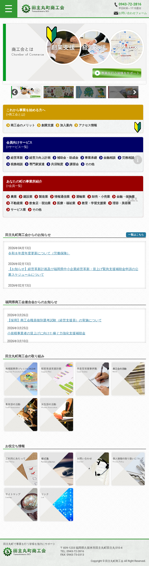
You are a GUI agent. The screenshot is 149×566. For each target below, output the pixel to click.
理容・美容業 (122, 203)
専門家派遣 (36, 164)
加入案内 (66, 125)
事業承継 (91, 157)
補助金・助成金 (67, 157)
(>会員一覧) (14, 186)
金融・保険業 (125, 196)
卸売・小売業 (101, 196)
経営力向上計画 (40, 157)
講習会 (74, 164)
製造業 (43, 196)
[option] (74, 52)
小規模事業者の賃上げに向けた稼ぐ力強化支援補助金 (46, 333)
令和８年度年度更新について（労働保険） (39, 253)
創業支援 (47, 125)
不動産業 (17, 203)
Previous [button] (14, 92)
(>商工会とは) (15, 114)
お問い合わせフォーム (130, 13)
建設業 (27, 196)
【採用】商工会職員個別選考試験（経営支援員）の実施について (54, 320)
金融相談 (109, 157)
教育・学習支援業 (94, 203)
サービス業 (18, 209)
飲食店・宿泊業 (40, 203)
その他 (89, 164)
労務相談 (128, 157)
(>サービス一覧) (17, 147)
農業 (14, 196)
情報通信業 (62, 196)
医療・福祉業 (66, 203)
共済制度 (57, 164)
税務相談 (17, 164)
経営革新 (17, 157)
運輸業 (80, 196)
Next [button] (134, 92)
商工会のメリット (23, 125)
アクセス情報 (88, 125)
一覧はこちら (136, 234)
